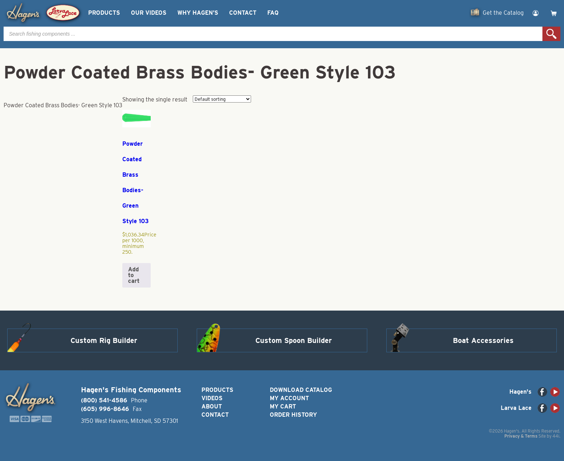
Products (104, 12)
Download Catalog (301, 390)
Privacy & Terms (520, 436)
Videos (212, 398)
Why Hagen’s (197, 12)
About (211, 406)
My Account (289, 398)
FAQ (272, 12)
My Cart (283, 406)
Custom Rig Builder (103, 340)
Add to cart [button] (134, 275)
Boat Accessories (483, 340)
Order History (293, 414)
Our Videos (149, 12)
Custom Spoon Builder (293, 340)
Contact (242, 12)
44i (555, 436)
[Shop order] (222, 99)
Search (551, 34)
